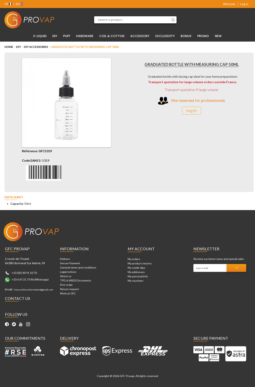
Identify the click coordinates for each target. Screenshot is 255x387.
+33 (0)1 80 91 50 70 (24, 272)
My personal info (138, 276)
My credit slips (136, 267)
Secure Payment (70, 263)
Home (9, 46)
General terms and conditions (78, 267)
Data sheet (14, 197)
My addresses (136, 272)
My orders (134, 259)
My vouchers (135, 280)
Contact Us (17, 298)
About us (65, 276)
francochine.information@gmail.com (33, 289)
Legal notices (68, 271)
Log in (244, 4)
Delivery (65, 258)
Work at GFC (68, 293)
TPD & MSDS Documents (75, 280)
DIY (18, 46)
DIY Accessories (36, 46)
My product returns (140, 263)
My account (141, 248)
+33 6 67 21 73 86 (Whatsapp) (30, 279)
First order (66, 284)
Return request (69, 289)
